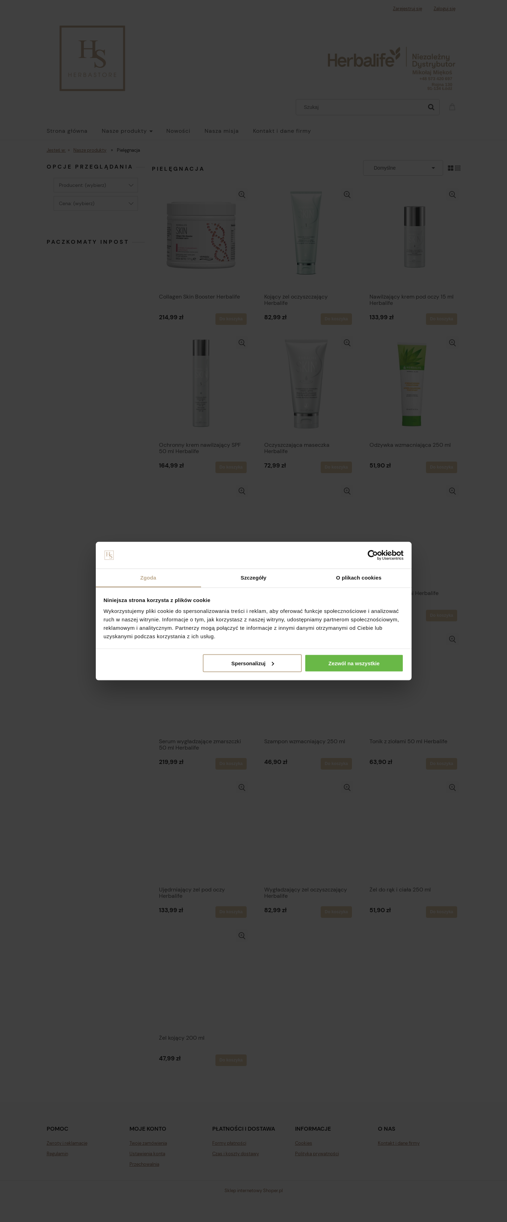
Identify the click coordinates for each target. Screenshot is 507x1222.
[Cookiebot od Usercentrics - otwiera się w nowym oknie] (372, 555)
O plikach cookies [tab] (358, 578)
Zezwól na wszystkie (354, 663)
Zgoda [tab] (148, 578)
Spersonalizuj (252, 663)
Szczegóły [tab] (253, 578)
